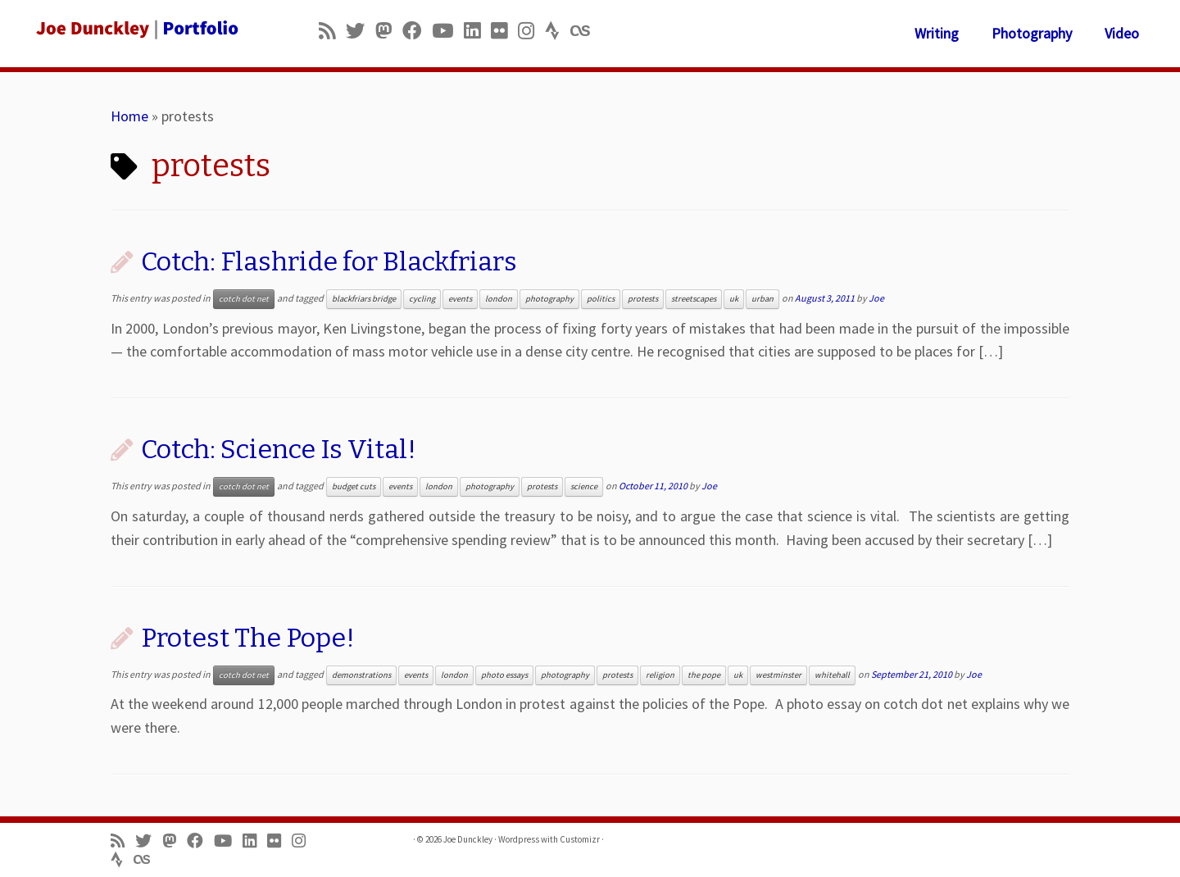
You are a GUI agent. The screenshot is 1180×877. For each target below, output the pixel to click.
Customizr (580, 839)
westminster (778, 675)
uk (733, 298)
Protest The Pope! (248, 637)
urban (762, 298)
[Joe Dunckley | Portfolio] (136, 28)
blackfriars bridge (364, 298)
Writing (936, 33)
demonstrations (361, 675)
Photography (1032, 33)
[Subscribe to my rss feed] (332, 31)
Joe (876, 298)
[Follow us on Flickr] (504, 31)
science (583, 486)
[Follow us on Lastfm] (585, 31)
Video (1122, 33)
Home (129, 116)
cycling (422, 298)
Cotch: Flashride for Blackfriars (329, 261)
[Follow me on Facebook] (417, 31)
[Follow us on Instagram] (531, 31)
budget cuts (353, 486)
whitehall (832, 675)
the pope (704, 675)
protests (643, 298)
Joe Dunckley (467, 839)
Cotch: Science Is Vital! (278, 449)
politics (601, 298)
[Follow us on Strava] (557, 31)
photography (549, 298)
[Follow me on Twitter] (360, 31)
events (460, 298)
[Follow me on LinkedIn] (477, 31)
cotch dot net (244, 298)
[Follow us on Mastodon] (388, 31)
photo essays (504, 675)
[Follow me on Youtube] (448, 31)
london (498, 298)
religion (660, 675)
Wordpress (518, 839)
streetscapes (693, 298)
